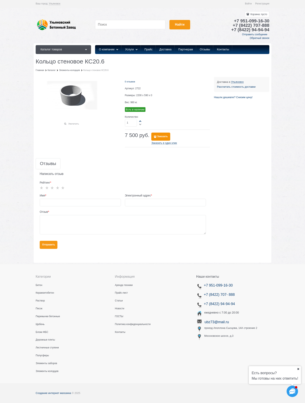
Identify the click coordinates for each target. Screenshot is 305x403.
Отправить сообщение (254, 34)
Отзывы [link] (48, 163)
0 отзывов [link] (130, 81)
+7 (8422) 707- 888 (219, 295)
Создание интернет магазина (53, 393)
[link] (54, 3)
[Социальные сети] (292, 391)
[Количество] (131, 123)
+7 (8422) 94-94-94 (219, 304)
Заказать (162, 136)
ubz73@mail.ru (216, 322)
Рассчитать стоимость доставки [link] (236, 86)
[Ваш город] (298, 369)
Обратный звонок (259, 38)
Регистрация (262, 3)
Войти (248, 3)
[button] (140, 121)
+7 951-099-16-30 (218, 285)
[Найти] (179, 24)
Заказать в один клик (164, 142)
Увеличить (73, 124)
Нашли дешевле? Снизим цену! (233, 97)
